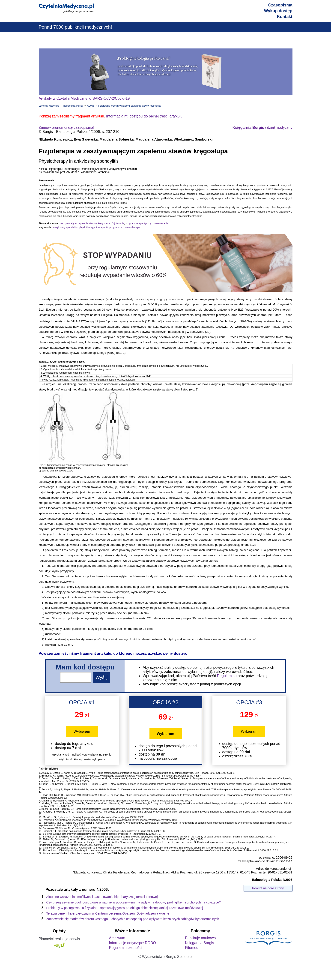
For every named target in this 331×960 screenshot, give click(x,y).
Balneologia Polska (73, 106)
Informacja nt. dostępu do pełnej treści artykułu (144, 116)
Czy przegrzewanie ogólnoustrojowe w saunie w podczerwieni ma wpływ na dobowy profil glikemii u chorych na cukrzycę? (133, 902)
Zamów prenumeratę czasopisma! (66, 127)
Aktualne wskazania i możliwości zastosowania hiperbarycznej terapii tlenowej (102, 897)
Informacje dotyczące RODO (132, 943)
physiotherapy (87, 227)
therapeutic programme (109, 227)
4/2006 (90, 106)
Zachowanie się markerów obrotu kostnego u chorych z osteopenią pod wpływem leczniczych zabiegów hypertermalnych (132, 919)
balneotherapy (132, 227)
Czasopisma (280, 5)
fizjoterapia (118, 223)
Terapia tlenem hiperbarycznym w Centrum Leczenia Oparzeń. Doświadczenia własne (107, 913)
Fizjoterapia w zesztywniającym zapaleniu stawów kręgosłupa (129, 106)
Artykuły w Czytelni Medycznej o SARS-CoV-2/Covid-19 (84, 98)
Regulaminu (227, 676)
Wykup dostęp (278, 11)
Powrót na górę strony (268, 888)
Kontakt (284, 16)
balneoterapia (160, 223)
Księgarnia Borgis (199, 943)
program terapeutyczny (138, 223)
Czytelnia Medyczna (49, 106)
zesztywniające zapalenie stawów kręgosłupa (85, 223)
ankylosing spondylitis (65, 227)
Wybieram (82, 731)
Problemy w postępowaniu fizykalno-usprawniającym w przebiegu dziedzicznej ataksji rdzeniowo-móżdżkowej (124, 908)
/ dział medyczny (262, 127)
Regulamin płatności (125, 948)
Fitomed (191, 948)
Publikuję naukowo (200, 938)
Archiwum (117, 938)
